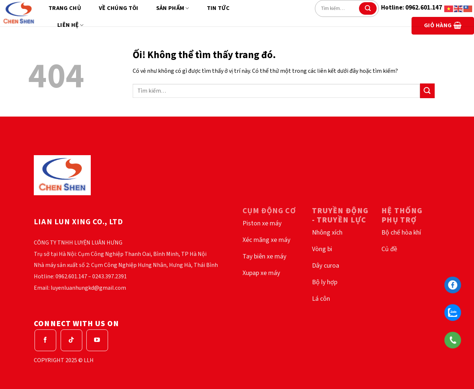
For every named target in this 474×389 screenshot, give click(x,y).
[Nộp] (368, 8)
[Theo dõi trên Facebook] (45, 340)
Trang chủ (65, 8)
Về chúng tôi (119, 8)
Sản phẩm (172, 8)
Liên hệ (70, 25)
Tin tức (218, 8)
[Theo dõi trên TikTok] (71, 340)
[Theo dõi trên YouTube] (97, 340)
